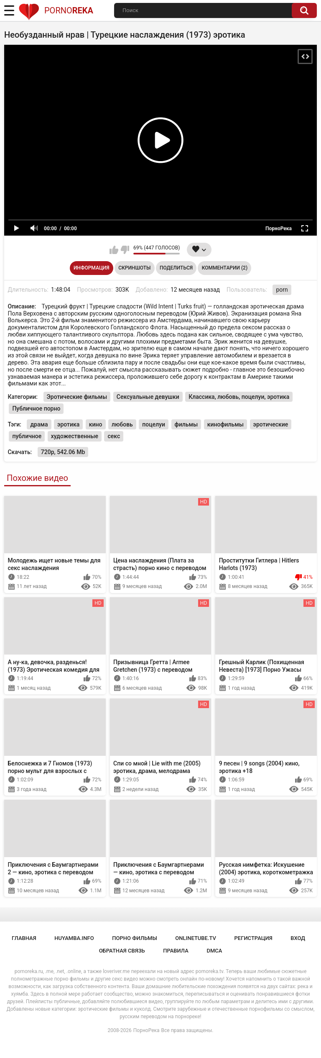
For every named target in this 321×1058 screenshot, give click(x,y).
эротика (68, 424)
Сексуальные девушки (148, 396)
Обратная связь (122, 951)
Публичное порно (36, 408)
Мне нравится (114, 250)
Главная (24, 938)
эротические (270, 424)
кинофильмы (225, 424)
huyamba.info (74, 938)
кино (95, 424)
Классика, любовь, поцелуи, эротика (239, 396)
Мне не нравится (124, 250)
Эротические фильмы (77, 396)
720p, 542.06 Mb (63, 452)
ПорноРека (146, 1030)
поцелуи (153, 424)
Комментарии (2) (224, 268)
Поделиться (176, 268)
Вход (297, 938)
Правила (176, 951)
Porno (55, 10)
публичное (26, 436)
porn (282, 289)
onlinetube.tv (195, 938)
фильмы (186, 424)
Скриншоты (134, 268)
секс (113, 436)
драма (39, 424)
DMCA (214, 951)
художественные (74, 436)
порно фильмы (134, 938)
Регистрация (253, 938)
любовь (122, 424)
